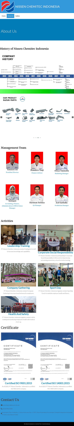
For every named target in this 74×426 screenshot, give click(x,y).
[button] (34, 138)
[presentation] (1, 117)
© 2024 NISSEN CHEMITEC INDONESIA (37, 424)
